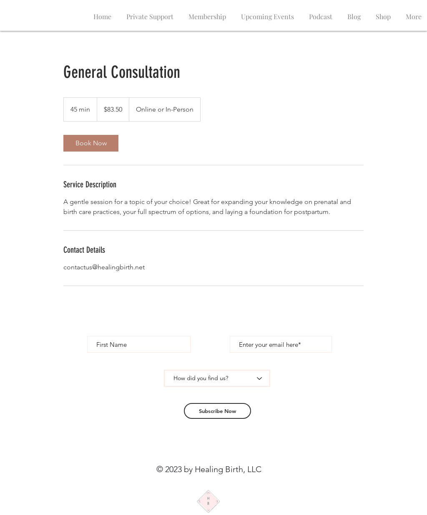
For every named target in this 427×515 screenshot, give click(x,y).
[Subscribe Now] (217, 411)
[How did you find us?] (217, 378)
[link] (90, 143)
